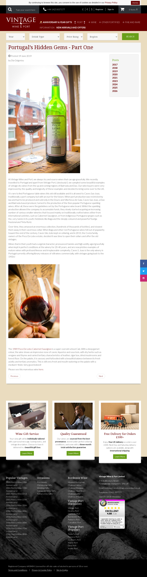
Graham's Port (74, 540)
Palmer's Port (74, 519)
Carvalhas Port (74, 522)
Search (130, 36)
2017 (114, 64)
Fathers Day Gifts (45, 494)
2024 (114, 84)
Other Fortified (109, 22)
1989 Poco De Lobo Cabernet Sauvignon (32, 349)
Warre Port (73, 542)
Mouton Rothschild (76, 482)
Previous (14, 376)
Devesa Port (73, 511)
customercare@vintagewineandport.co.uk (122, 488)
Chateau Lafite (74, 494)
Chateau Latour (75, 485)
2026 (114, 91)
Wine (92, 22)
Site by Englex (62, 570)
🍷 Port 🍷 (80, 22)
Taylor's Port (73, 534)
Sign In (111, 9)
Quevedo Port (74, 514)
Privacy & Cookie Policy (42, 570)
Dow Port (72, 545)
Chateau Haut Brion (76, 491)
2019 (114, 71)
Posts (115, 60)
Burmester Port (75, 516)
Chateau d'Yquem (75, 496)
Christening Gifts (44, 485)
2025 (114, 87)
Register (99, 9)
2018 (114, 67)
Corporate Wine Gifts (46, 491)
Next (101, 376)
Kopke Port (73, 548)
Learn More (27, 453)
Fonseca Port (73, 537)
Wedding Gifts (43, 488)
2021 (114, 77)
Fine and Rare (131, 22)
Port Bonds (42, 482)
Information (47, 27)
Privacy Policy (111, 2)
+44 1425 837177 (56, 9)
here (41, 369)
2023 (114, 81)
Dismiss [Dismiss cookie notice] (135, 3)
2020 (114, 74)
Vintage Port (73, 508)
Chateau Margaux (75, 488)
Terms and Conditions (17, 570)
